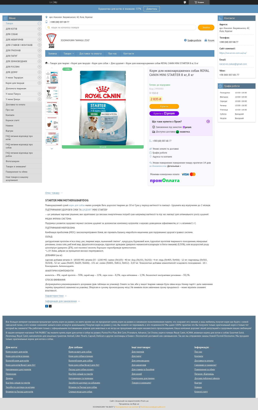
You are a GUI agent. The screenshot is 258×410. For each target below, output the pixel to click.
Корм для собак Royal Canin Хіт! (84, 365)
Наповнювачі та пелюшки (81, 378)
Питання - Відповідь (204, 374)
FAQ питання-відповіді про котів (19, 138)
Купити (164, 106)
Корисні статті (12, 120)
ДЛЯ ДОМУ (11, 72)
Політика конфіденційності (152, 407)
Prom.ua (144, 401)
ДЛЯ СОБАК (12, 34)
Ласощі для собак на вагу (81, 369)
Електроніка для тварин (143, 378)
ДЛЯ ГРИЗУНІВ (13, 50)
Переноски (11, 374)
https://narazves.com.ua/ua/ (232, 52)
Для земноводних (140, 360)
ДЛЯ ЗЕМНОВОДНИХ (16, 61)
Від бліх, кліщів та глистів (18, 382)
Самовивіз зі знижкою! (205, 365)
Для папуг (136, 356)
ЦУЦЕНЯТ (87, 209)
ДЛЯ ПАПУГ (11, 55)
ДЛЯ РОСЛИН (12, 66)
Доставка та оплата (15, 104)
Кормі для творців (15, 83)
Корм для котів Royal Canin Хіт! (20, 365)
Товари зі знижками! (16, 166)
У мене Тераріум (14, 77)
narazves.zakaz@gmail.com (233, 63)
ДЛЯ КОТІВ (11, 28)
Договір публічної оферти (207, 378)
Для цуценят (117, 63)
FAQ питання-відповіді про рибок (19, 154)
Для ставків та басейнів (143, 369)
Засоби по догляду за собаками (84, 382)
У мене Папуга (13, 93)
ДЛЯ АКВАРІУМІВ (14, 39)
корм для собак (77, 205)
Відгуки (9, 130)
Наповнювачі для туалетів (18, 369)
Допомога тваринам (16, 88)
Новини (9, 125)
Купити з (164, 113)
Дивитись (151, 8)
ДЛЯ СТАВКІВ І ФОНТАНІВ (19, 45)
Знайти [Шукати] (206, 27)
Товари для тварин (59, 63)
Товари (9, 23)
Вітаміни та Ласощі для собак (83, 387)
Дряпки (9, 378)
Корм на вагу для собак (80, 351)
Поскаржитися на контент (127, 407)
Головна (53, 53)
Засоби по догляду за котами (20, 387)
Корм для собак (100, 63)
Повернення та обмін (16, 171)
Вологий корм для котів (17, 360)
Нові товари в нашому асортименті (17, 179)
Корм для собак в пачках (81, 356)
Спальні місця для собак (80, 391)
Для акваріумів (139, 365)
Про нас (10, 109)
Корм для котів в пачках (17, 356)
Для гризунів (138, 351)
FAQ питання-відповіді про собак (19, 146)
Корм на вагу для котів (17, 351)
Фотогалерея (12, 161)
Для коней (137, 374)
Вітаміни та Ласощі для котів (19, 391)
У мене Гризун (13, 99)
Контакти (10, 115)
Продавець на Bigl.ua (129, 404)
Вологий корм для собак (81, 360)
